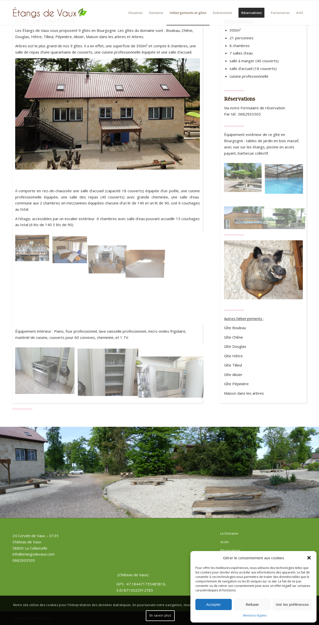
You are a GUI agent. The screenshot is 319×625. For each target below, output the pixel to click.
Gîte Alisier (233, 374)
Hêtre (36, 36)
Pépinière (63, 36)
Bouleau (173, 30)
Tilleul (48, 36)
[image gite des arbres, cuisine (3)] (109, 372)
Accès (224, 542)
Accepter (213, 604)
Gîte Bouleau (235, 327)
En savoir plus (160, 615)
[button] (309, 557)
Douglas (22, 36)
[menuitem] (135, 12)
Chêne (187, 30)
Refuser (252, 604)
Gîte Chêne (233, 337)
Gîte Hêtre (233, 355)
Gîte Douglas (235, 346)
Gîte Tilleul (233, 365)
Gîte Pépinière (236, 383)
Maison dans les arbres (106, 36)
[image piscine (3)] (286, 179)
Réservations (230, 550)
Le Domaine (229, 533)
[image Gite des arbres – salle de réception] (34, 250)
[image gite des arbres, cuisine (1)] (46, 372)
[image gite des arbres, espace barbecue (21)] (244, 179)
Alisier (79, 36)
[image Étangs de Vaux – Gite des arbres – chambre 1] (71, 250)
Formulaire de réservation (262, 107)
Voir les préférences (292, 604)
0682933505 (249, 114)
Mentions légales (255, 615)
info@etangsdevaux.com (33, 554)
